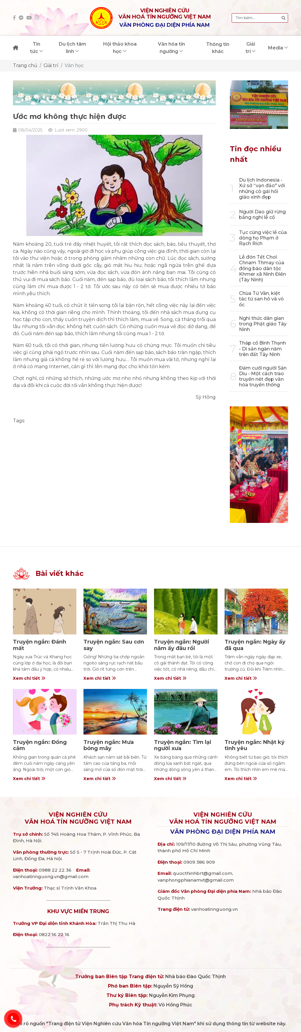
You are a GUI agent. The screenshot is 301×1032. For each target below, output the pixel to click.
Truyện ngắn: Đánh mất (39, 645)
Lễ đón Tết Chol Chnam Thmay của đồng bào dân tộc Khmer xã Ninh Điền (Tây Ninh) (262, 268)
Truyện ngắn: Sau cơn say (113, 645)
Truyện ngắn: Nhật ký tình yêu (255, 745)
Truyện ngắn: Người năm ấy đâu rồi (181, 645)
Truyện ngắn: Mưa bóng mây (108, 745)
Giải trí (51, 65)
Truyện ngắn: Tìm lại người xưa (182, 745)
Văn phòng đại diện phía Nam (222, 831)
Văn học (74, 65)
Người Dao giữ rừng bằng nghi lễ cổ (262, 214)
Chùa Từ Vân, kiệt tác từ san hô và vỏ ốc (261, 298)
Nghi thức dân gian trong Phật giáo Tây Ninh (263, 323)
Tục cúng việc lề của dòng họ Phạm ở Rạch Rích (263, 238)
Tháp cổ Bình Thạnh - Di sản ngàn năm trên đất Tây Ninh (262, 348)
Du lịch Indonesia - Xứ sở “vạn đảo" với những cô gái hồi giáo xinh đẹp (262, 188)
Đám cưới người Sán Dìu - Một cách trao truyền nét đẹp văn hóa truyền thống (263, 376)
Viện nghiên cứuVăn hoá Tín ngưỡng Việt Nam (78, 818)
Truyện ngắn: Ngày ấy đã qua (255, 645)
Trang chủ (25, 65)
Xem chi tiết (29, 678)
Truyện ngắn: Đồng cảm (40, 745)
